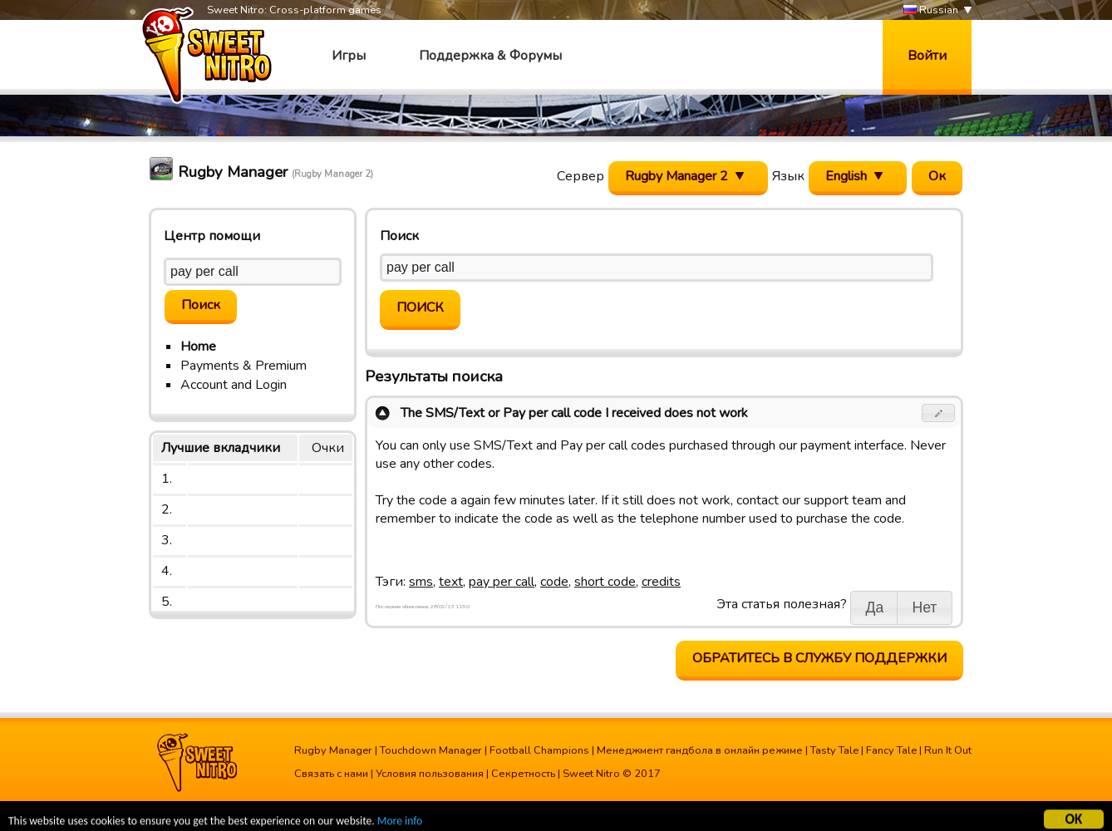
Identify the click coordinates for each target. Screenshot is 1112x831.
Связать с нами (331, 773)
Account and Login (233, 385)
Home (198, 346)
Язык (788, 176)
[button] (939, 413)
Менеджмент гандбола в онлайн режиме (700, 750)
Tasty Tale (834, 750)
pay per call (501, 582)
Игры (349, 56)
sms (421, 582)
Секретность (523, 773)
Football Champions (539, 750)
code (554, 582)
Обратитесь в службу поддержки (819, 658)
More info (399, 823)
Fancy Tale (891, 750)
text (451, 582)
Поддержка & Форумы (490, 56)
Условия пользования (430, 773)
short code (605, 582)
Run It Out (948, 750)
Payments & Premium (243, 365)
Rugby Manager (333, 750)
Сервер (580, 176)
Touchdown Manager (431, 750)
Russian (930, 10)
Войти (927, 56)
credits (661, 582)
